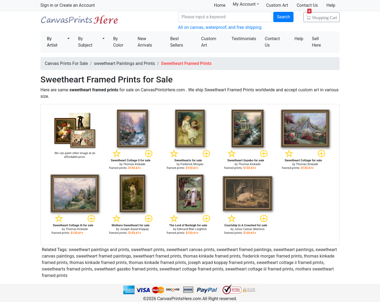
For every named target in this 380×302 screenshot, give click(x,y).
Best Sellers (176, 42)
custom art (308, 89)
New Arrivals (145, 42)
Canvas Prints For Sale (79, 21)
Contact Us (307, 5)
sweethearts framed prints (67, 269)
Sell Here (316, 42)
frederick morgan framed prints (272, 256)
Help (330, 5)
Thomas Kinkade (134, 164)
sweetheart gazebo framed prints (125, 269)
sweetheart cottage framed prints (191, 269)
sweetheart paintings (293, 249)
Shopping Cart (322, 16)
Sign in (46, 5)
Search (283, 16)
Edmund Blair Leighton (192, 229)
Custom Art (277, 5)
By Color (118, 42)
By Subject (85, 42)
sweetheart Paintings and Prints (124, 63)
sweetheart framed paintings (243, 249)
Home (220, 5)
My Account (246, 4)
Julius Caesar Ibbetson (249, 229)
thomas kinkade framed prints (211, 256)
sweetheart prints (147, 249)
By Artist (52, 42)
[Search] (225, 17)
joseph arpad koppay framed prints (221, 262)
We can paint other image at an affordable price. (74, 155)
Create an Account (77, 5)
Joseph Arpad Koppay (134, 229)
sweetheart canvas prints (190, 249)
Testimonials (244, 38)
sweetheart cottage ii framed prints (290, 262)
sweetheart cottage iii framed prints (259, 269)
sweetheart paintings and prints (99, 249)
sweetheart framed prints (157, 256)
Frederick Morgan (191, 164)
